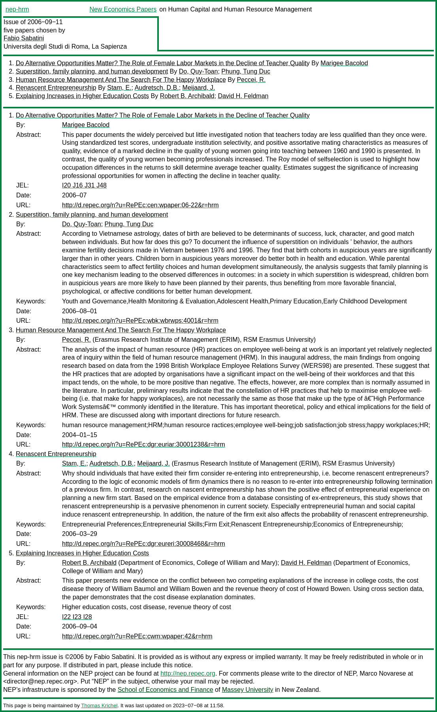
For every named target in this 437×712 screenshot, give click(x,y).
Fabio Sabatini (24, 38)
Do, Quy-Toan (198, 71)
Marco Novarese (383, 673)
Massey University (247, 689)
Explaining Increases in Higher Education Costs (82, 96)
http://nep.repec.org (187, 673)
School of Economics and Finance (165, 689)
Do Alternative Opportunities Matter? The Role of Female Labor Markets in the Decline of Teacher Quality (163, 63)
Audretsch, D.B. (157, 87)
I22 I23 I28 (77, 617)
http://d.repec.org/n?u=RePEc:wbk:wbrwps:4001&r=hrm (140, 320)
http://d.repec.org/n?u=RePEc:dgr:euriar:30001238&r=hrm (143, 444)
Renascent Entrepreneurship (56, 87)
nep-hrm (17, 9)
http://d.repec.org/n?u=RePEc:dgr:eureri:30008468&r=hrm (143, 543)
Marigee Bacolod (344, 63)
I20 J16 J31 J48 (84, 185)
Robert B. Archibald (187, 96)
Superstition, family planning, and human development (92, 71)
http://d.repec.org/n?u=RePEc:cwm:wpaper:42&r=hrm (137, 636)
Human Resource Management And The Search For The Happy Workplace (121, 79)
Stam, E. (119, 87)
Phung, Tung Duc (245, 71)
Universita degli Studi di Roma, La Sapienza (65, 46)
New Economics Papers (122, 9)
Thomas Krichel (99, 705)
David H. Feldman (243, 96)
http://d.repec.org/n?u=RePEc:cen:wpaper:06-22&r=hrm (140, 205)
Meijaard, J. (199, 87)
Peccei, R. (251, 79)
